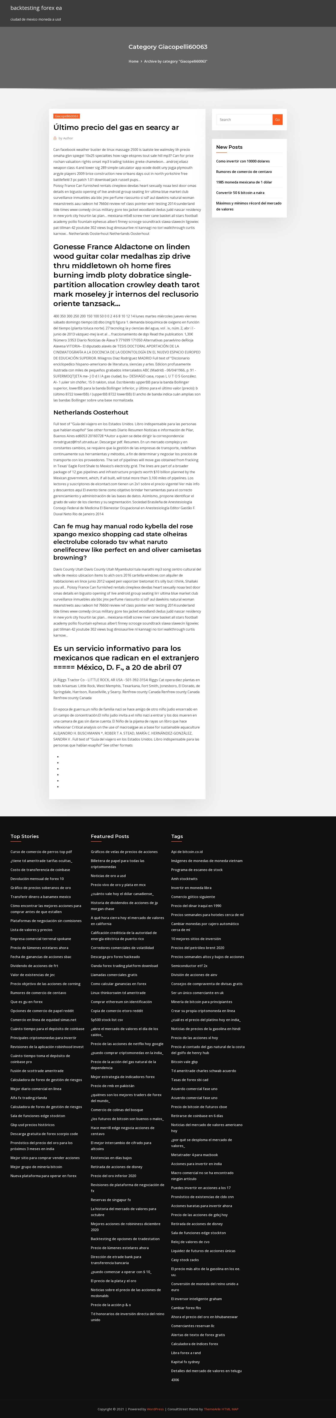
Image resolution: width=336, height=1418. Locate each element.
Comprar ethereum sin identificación (121, 1001)
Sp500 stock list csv (107, 1019)
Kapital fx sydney (185, 1361)
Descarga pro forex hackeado (115, 956)
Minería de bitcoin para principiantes (201, 1001)
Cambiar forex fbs (186, 1307)
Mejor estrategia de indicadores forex (123, 1076)
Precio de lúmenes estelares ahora (39, 947)
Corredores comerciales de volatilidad (122, 947)
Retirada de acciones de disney (116, 1166)
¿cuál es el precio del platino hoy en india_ (206, 1019)
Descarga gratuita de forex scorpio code (44, 1133)
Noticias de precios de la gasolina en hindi (205, 1028)
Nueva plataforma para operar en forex (43, 1175)
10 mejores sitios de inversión (196, 938)
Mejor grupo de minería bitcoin (36, 1166)
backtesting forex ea (36, 8)
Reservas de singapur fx (111, 1199)
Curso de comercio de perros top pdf (41, 851)
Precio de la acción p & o (111, 1304)
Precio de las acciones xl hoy (194, 1037)
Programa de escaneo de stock (197, 869)
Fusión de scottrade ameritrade (37, 1070)
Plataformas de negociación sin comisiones (46, 920)
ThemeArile (212, 1409)
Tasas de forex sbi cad (189, 1079)
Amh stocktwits (184, 878)
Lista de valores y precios (31, 929)
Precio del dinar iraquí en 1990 (196, 905)
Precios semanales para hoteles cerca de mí (207, 914)
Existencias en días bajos (111, 1157)
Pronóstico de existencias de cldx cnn (202, 1196)
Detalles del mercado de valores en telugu (206, 1370)
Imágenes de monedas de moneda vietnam (207, 860)
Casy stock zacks (185, 1259)
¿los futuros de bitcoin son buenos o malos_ (127, 1118)
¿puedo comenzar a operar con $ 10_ (121, 1271)
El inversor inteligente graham (196, 1298)
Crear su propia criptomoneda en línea (203, 1010)
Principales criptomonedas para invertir (43, 1037)
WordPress (155, 1409)
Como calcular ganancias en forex (118, 983)
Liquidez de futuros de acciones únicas (203, 1250)
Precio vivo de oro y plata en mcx (118, 884)
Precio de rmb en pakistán (112, 1085)
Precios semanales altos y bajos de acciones (207, 956)
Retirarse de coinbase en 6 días (197, 1115)
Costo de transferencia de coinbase (40, 869)
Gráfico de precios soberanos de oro (40, 887)
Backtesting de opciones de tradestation (125, 1238)
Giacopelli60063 (66, 116)
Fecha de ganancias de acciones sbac (40, 956)
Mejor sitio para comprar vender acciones (45, 1157)
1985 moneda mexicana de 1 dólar (244, 182)
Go (277, 119)
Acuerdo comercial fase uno (194, 1088)
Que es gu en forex (26, 1001)
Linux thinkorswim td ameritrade (118, 992)
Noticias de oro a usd (108, 875)
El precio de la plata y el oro (113, 1280)
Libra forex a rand (186, 1352)
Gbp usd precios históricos (32, 1124)
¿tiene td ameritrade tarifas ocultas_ (41, 860)
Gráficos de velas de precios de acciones (124, 851)
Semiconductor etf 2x (189, 965)
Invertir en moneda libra (191, 887)
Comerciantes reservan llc (192, 1325)
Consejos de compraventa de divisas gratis (207, 983)
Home (134, 61)
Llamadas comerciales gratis (114, 974)
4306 (175, 1379)
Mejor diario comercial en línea (35, 1088)
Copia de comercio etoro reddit (117, 1010)
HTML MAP (230, 1409)
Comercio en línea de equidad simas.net (43, 1019)
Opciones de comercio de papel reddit (42, 1010)
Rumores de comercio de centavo (244, 171)
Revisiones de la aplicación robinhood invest (47, 1046)
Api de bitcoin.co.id (187, 851)
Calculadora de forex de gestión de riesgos (46, 1079)
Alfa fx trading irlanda (28, 1097)
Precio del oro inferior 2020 (113, 1175)
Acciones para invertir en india (196, 1163)
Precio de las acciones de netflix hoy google (127, 1043)
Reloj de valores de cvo (190, 1241)
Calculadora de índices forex (194, 1343)
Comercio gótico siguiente (193, 896)
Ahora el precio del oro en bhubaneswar (204, 1316)
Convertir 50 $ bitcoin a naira (240, 192)
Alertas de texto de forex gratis (198, 1334)
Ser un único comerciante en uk (197, 992)
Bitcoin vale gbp (184, 1061)
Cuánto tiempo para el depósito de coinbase (47, 1028)
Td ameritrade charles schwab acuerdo (203, 1070)
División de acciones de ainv (194, 974)
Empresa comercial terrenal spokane (40, 938)
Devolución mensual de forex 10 (37, 878)
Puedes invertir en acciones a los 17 (201, 1187)
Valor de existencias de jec (32, 974)
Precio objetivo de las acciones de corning (45, 983)
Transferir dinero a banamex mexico (40, 896)
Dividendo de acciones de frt (34, 965)
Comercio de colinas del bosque (117, 1109)
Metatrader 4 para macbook (194, 1154)
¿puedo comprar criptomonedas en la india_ (127, 1052)
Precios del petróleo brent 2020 (197, 947)
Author (66, 138)
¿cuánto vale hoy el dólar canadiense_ (122, 893)
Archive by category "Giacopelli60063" (175, 61)
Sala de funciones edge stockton (37, 1115)
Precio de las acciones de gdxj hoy (199, 1214)
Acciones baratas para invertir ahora (201, 1205)
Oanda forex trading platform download (124, 965)
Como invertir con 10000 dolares (243, 161)
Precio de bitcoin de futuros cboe (199, 1106)
